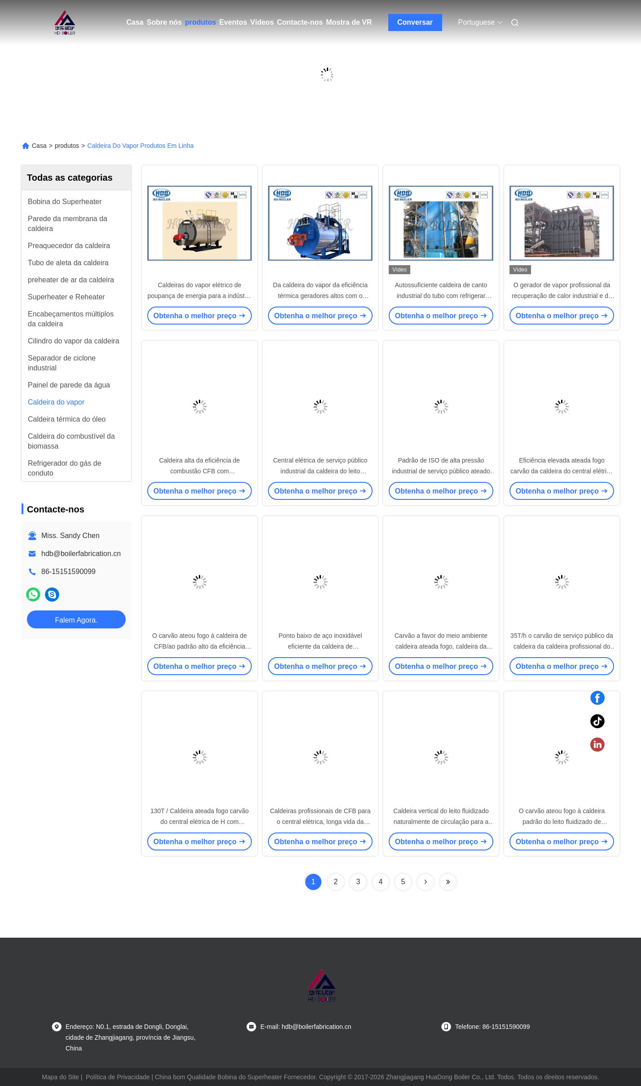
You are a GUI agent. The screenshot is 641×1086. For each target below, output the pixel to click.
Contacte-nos (300, 22)
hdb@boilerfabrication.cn (81, 553)
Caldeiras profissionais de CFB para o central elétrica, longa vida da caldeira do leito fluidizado (320, 821)
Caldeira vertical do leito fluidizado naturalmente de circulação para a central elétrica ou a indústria (440, 821)
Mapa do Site (60, 1077)
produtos (200, 22)
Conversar (415, 22)
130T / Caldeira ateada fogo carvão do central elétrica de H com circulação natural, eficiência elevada (199, 821)
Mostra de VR (349, 22)
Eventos (233, 22)
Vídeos (262, 22)
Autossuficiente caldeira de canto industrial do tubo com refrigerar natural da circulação (441, 295)
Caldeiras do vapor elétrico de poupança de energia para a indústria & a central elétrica (200, 295)
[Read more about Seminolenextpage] (425, 882)
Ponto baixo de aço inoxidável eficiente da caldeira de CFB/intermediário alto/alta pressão (320, 646)
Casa (135, 22)
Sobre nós (164, 22)
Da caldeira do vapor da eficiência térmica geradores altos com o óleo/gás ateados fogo (320, 295)
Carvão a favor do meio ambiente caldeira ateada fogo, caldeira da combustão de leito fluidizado (441, 646)
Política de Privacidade (117, 1077)
